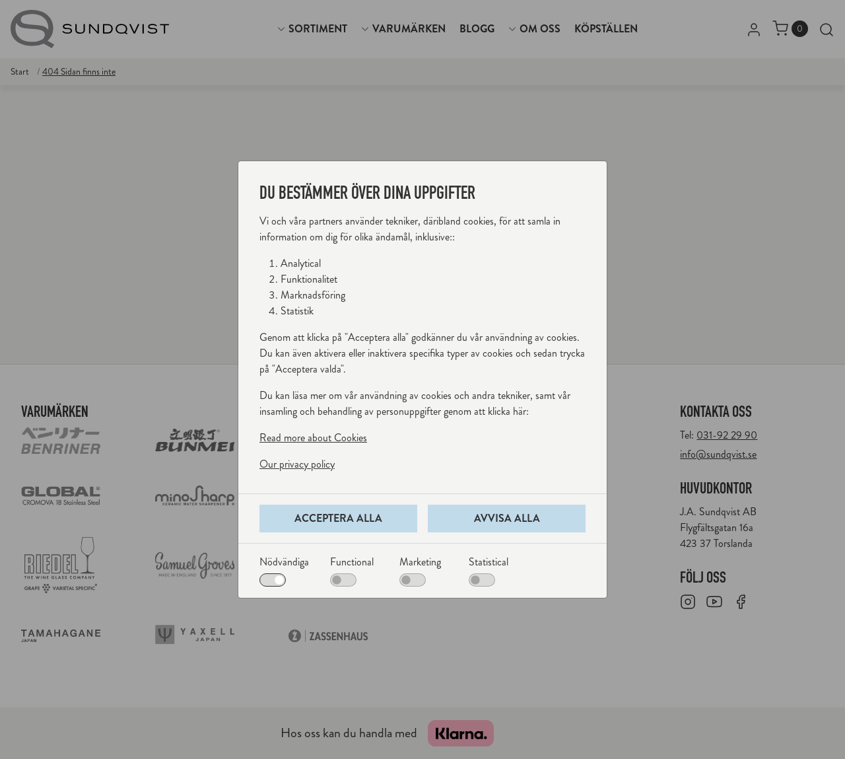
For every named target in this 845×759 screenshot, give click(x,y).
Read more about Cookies (313, 437)
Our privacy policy (297, 464)
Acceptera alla (338, 518)
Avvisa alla (507, 518)
